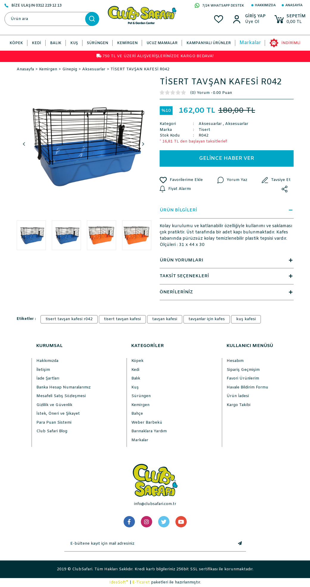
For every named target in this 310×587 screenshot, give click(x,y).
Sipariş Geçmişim (243, 369)
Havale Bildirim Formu (247, 387)
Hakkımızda (265, 5)
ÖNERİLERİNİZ (227, 292)
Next (143, 144)
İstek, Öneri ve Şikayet (58, 413)
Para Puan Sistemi (53, 422)
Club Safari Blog (51, 431)
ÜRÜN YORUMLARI (227, 260)
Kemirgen (140, 405)
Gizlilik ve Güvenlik (54, 405)
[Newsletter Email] (149, 543)
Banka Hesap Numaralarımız (63, 387)
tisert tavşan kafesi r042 (69, 319)
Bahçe (137, 413)
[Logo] (142, 15)
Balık (135, 378)
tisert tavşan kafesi (122, 319)
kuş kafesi (246, 319)
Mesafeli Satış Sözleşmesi (61, 396)
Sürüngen (141, 396)
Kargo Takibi (238, 405)
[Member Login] (255, 16)
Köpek (137, 360)
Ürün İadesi (238, 396)
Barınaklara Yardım (149, 431)
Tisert (204, 129)
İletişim (43, 369)
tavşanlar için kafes (207, 319)
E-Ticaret (141, 582)
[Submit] (240, 543)
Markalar (250, 43)
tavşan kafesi (164, 319)
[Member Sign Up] (255, 22)
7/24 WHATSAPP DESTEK (219, 6)
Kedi (135, 369)
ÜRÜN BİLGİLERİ (227, 210)
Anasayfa (294, 5)
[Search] (51, 19)
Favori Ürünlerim (243, 378)
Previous (24, 144)
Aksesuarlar (210, 123)
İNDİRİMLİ (290, 43)
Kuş (135, 387)
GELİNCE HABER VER (226, 158)
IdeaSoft (118, 582)
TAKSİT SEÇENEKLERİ (227, 276)
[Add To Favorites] (181, 180)
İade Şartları (47, 378)
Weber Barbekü (146, 422)
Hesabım (235, 360)
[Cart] (290, 19)
